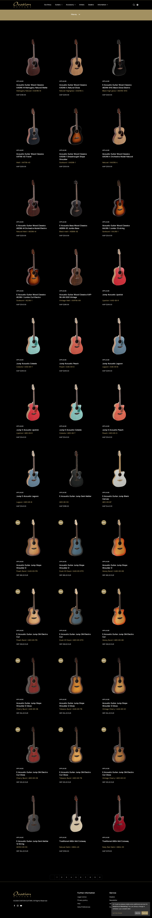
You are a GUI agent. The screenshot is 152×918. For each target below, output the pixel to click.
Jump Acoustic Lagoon (112, 363)
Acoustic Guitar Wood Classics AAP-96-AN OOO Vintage (75, 296)
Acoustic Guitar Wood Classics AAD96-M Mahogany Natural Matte (31, 86)
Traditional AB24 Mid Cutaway (72, 841)
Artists (81, 5)
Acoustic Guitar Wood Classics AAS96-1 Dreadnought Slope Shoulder (73, 157)
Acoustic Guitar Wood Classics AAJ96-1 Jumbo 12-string (116, 227)
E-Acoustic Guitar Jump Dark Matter (75, 496)
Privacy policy (82, 900)
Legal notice (81, 897)
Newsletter (113, 900)
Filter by (76, 14)
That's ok (144, 913)
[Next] (99, 877)
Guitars (58, 5)
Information (102, 5)
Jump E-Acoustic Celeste (70, 430)
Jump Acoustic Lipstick (112, 294)
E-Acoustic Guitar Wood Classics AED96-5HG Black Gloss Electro (117, 86)
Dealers (91, 5)
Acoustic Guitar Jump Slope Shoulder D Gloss (28, 704)
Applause (19, 81)
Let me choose (117, 913)
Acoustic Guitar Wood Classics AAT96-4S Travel (30, 155)
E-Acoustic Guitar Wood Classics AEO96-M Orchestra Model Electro (31, 227)
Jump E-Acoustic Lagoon (27, 496)
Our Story (47, 5)
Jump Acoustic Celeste (26, 363)
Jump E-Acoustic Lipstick (27, 430)
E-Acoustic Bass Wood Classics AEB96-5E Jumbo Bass (73, 227)
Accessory (70, 5)
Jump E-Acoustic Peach (112, 430)
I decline (137, 913)
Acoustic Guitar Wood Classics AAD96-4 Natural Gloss (73, 86)
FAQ (78, 904)
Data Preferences (83, 907)
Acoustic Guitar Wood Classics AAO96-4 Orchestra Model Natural (117, 155)
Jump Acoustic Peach (69, 363)
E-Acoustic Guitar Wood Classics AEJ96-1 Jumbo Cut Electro (31, 296)
